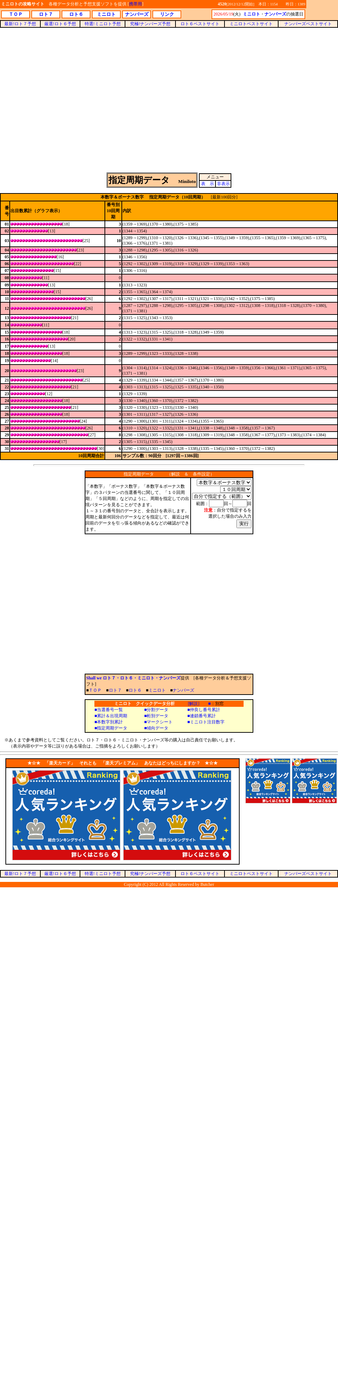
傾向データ (157, 728)
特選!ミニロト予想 (103, 23)
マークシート (160, 721)
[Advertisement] (169, 99)
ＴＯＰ (95, 690)
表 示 (207, 183)
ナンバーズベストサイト (308, 23)
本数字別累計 (110, 721)
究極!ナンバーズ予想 (150, 23)
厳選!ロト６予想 (60, 23)
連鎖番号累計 (203, 715)
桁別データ (157, 715)
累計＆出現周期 (112, 715)
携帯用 (135, 3)
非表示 (223, 183)
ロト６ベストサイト (200, 23)
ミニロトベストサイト (251, 23)
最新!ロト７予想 (20, 23)
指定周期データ (112, 728)
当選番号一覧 (110, 709)
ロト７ (115, 690)
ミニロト (157, 690)
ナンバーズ (183, 690)
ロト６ (135, 690)
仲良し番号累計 (205, 709)
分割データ (157, 709)
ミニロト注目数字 (207, 721)
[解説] (193, 703)
